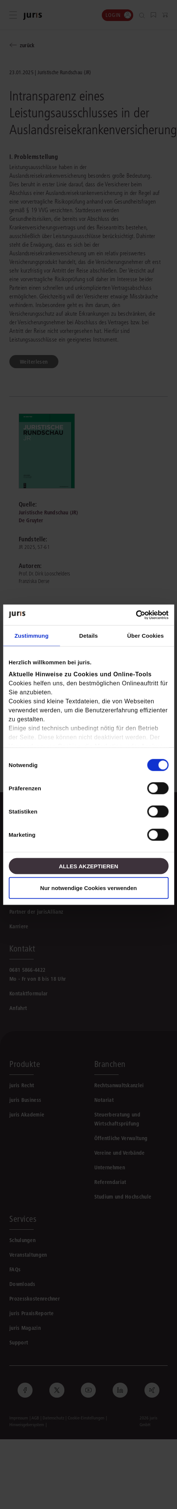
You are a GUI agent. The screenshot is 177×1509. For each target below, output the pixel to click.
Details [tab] (88, 635)
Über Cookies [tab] (145, 635)
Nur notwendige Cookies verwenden (88, 887)
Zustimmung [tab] (32, 635)
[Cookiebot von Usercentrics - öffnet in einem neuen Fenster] (135, 615)
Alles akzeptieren (88, 866)
